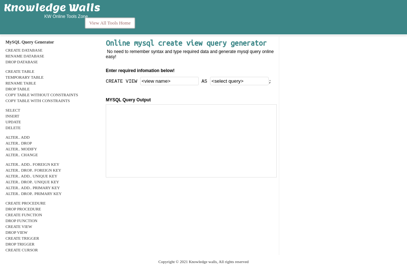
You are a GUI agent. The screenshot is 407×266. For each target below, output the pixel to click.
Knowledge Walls (52, 7)
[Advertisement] (272, 17)
